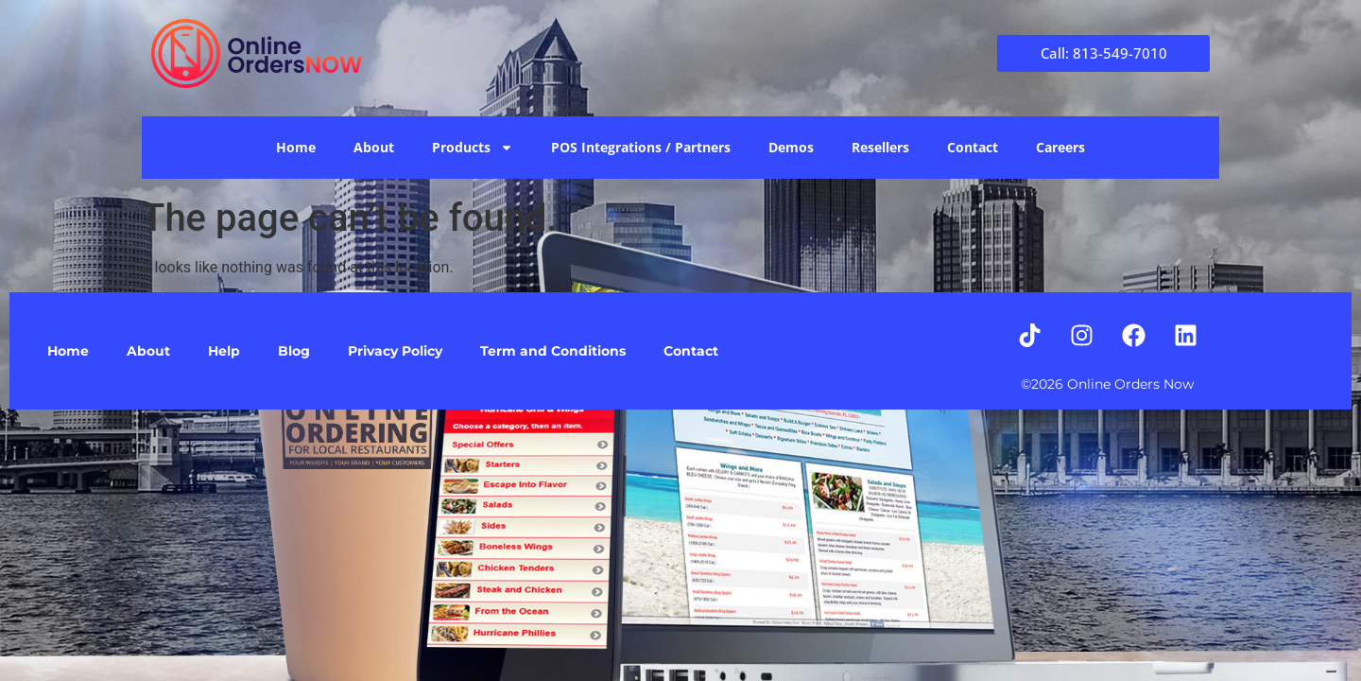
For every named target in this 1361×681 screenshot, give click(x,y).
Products (472, 147)
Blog (294, 350)
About (373, 147)
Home (296, 147)
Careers (1060, 147)
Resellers (880, 147)
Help (224, 350)
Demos (791, 147)
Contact (972, 147)
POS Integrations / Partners (641, 147)
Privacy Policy (395, 350)
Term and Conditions (553, 350)
